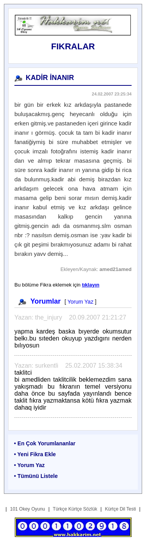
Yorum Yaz (80, 302)
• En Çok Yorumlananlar (45, 443)
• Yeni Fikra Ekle (35, 454)
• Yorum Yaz (29, 465)
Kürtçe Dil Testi (120, 509)
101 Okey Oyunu (27, 509)
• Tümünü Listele (36, 476)
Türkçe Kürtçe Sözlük (75, 509)
